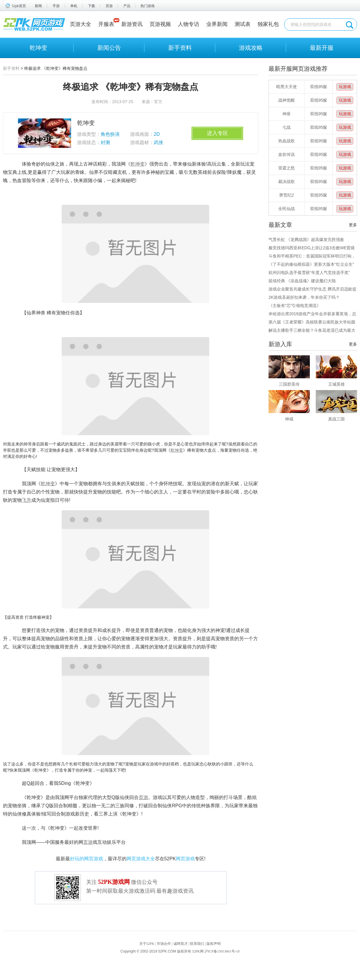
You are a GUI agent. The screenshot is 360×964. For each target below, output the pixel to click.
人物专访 (188, 24)
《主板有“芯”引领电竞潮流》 (295, 305)
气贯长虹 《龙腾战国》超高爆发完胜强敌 (306, 239)
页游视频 (160, 24)
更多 (353, 224)
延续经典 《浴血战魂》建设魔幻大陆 (302, 280)
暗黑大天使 (286, 86)
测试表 (243, 24)
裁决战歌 (286, 181)
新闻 (38, 6)
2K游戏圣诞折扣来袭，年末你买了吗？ (304, 297)
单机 (73, 6)
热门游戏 (147, 6)
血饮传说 (286, 154)
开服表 (106, 24)
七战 (286, 127)
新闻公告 (109, 47)
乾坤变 (38, 47)
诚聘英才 (181, 944)
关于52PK (146, 944)
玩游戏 (345, 86)
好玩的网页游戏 (86, 858)
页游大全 (80, 24)
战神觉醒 (286, 100)
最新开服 (321, 47)
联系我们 (197, 944)
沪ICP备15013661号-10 (222, 951)
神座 (286, 113)
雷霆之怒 (286, 168)
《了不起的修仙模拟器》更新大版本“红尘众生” (311, 264)
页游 (109, 6)
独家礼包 (268, 24)
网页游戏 (185, 858)
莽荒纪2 (286, 195)
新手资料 (180, 47)
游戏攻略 (251, 47)
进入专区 (217, 133)
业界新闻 (217, 24)
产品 (126, 6)
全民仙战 (286, 208)
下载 (91, 6)
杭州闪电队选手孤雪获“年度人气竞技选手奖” (309, 272)
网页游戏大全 (141, 858)
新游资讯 (132, 24)
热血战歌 (286, 140)
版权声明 (214, 944)
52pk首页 (19, 6)
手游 (56, 6)
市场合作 (164, 944)
